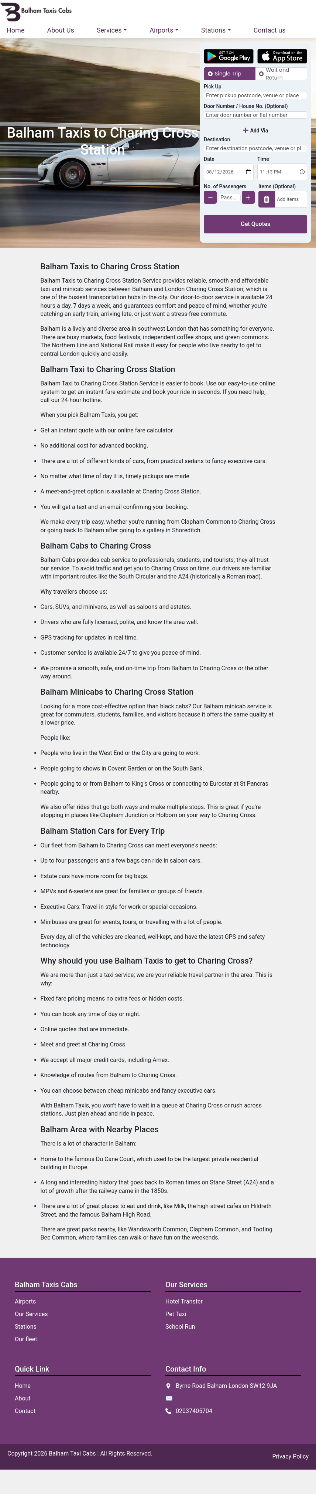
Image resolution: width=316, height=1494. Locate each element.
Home (15, 30)
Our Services (31, 1338)
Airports (25, 1325)
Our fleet (26, 1363)
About (23, 1422)
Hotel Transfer (184, 1325)
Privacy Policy (290, 1480)
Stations (26, 1351)
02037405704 (194, 1435)
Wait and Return (277, 73)
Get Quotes (255, 248)
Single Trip (228, 73)
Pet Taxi (175, 1338)
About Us (60, 30)
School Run (180, 1351)
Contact (25, 1435)
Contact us (270, 30)
